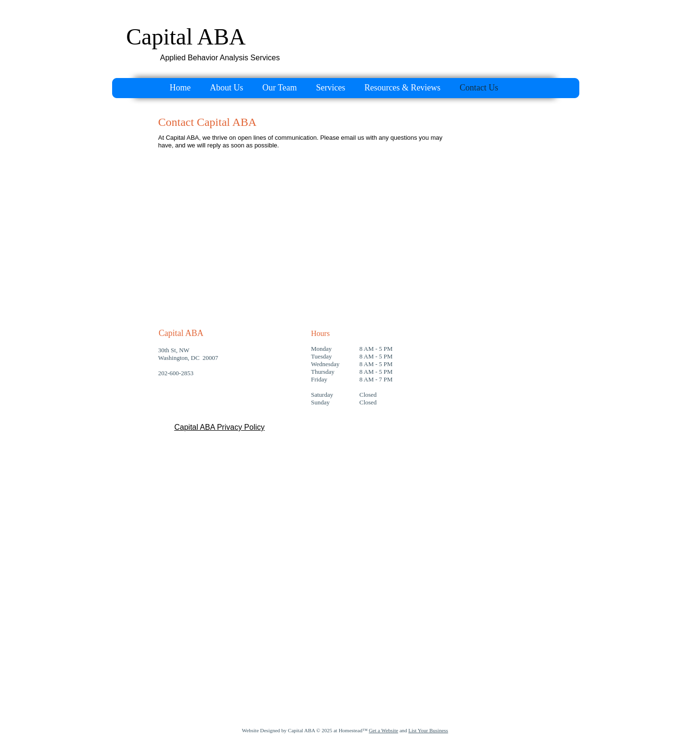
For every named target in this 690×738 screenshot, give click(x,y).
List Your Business (428, 730)
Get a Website (383, 730)
